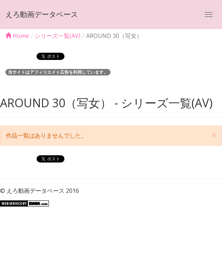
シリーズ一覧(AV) (57, 36)
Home (17, 36)
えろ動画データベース (41, 14)
